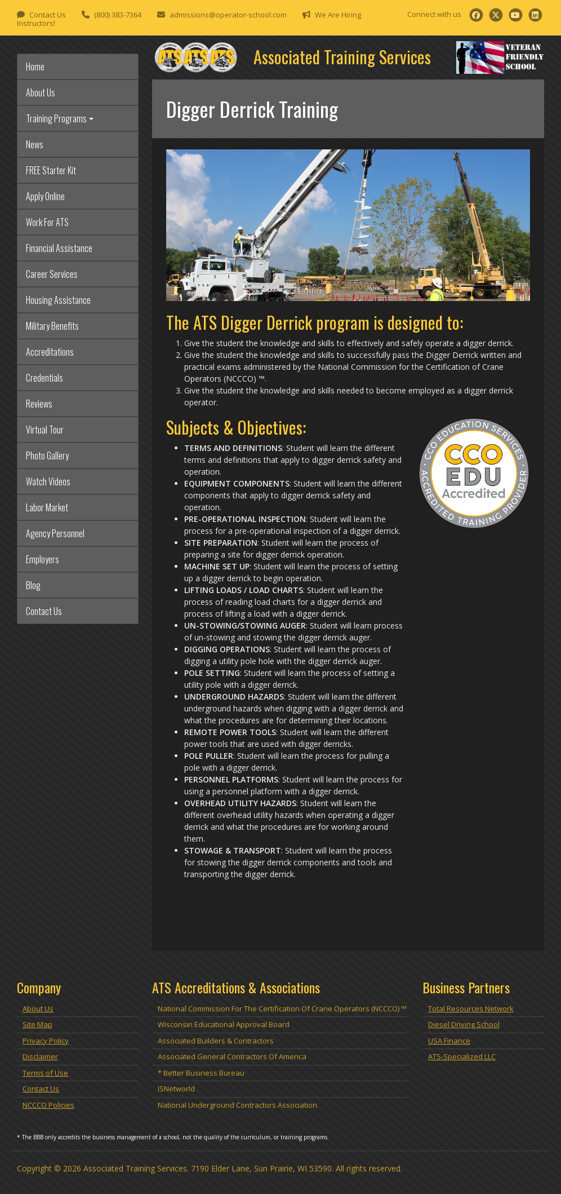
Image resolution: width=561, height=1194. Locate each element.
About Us (40, 92)
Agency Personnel (55, 533)
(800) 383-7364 (117, 15)
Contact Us (47, 15)
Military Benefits (52, 326)
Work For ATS (47, 222)
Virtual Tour (45, 429)
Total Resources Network (471, 1008)
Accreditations (50, 352)
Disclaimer (40, 1056)
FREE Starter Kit (51, 170)
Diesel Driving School (464, 1024)
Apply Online (45, 196)
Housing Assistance (58, 300)
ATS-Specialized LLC (462, 1056)
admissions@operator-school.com (228, 15)
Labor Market (47, 507)
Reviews (39, 403)
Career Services (52, 274)
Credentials (44, 377)
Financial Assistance (59, 248)
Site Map (37, 1024)
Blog (33, 585)
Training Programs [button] (56, 118)
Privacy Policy (46, 1041)
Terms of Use (45, 1073)
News (34, 144)
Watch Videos (48, 481)
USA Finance (449, 1041)
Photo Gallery (47, 455)
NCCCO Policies (48, 1105)
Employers (42, 559)
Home (35, 66)
